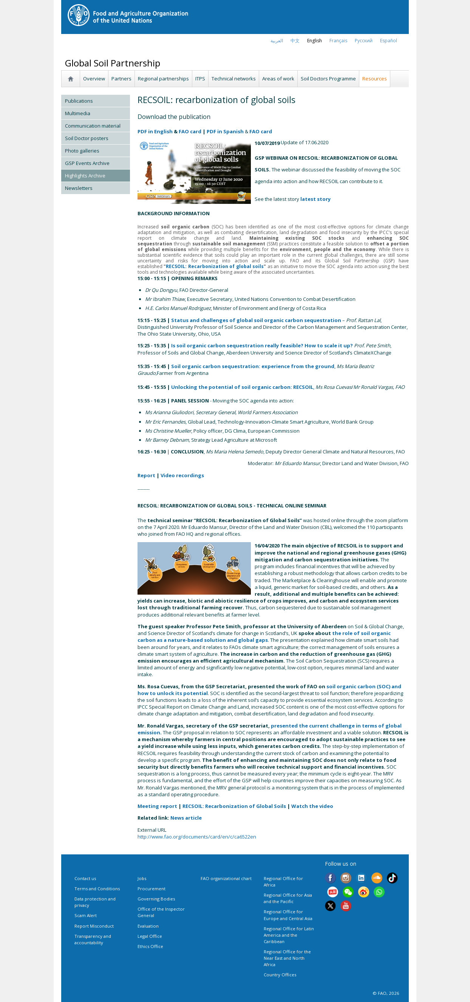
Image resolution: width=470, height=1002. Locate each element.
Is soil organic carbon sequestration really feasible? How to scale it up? (262, 345)
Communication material (93, 125)
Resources (374, 78)
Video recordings (182, 475)
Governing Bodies (156, 899)
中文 (295, 40)
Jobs (142, 878)
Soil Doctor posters (86, 138)
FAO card (190, 131)
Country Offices (280, 974)
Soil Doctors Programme (328, 78)
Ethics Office (150, 946)
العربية (277, 40)
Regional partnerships (163, 78)
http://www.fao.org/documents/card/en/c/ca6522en (197, 836)
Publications (79, 100)
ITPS (200, 78)
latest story (315, 199)
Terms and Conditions (97, 888)
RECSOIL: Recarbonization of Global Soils (234, 806)
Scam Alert (85, 915)
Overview (94, 78)
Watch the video (312, 806)
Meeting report (157, 806)
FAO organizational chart (226, 878)
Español (388, 40)
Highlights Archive (85, 175)
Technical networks (234, 78)
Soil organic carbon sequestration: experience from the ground (252, 366)
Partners (121, 78)
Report (146, 475)
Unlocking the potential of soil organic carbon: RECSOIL (242, 387)
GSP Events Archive (87, 163)
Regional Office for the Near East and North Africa (287, 958)
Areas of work (278, 78)
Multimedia (77, 113)
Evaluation (148, 926)
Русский (364, 40)
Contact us (85, 878)
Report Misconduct (94, 926)
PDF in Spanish (225, 131)
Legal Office (150, 936)
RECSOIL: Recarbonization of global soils (215, 266)
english (314, 40)
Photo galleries (82, 150)
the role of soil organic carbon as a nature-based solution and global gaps (264, 636)
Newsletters (79, 188)
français (338, 40)
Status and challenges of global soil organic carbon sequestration (256, 320)
